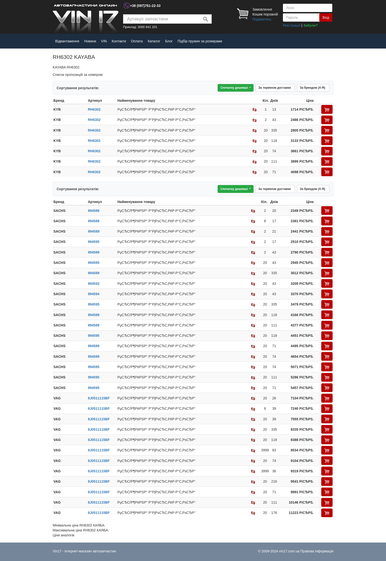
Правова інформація (316, 551)
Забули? (310, 25)
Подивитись (261, 19)
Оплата (137, 41)
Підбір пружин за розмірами (199, 41)
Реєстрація (291, 25)
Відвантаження (67, 41)
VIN (104, 41)
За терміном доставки (268, 88)
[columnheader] (70, 102)
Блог (169, 41)
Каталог (154, 41)
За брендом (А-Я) (310, 88)
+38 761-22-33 (145, 6)
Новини (90, 41)
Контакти (119, 41)
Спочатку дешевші (225, 88)
